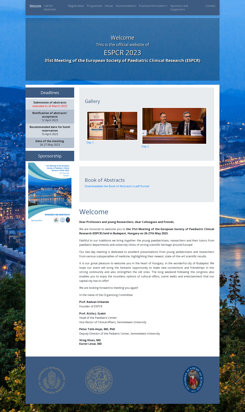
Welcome (36, 6)
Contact (210, 6)
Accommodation (126, 6)
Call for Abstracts (50, 7)
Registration (76, 6)
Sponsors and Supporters (179, 7)
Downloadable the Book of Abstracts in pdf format (117, 186)
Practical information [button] (152, 6)
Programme (94, 6)
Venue (109, 6)
